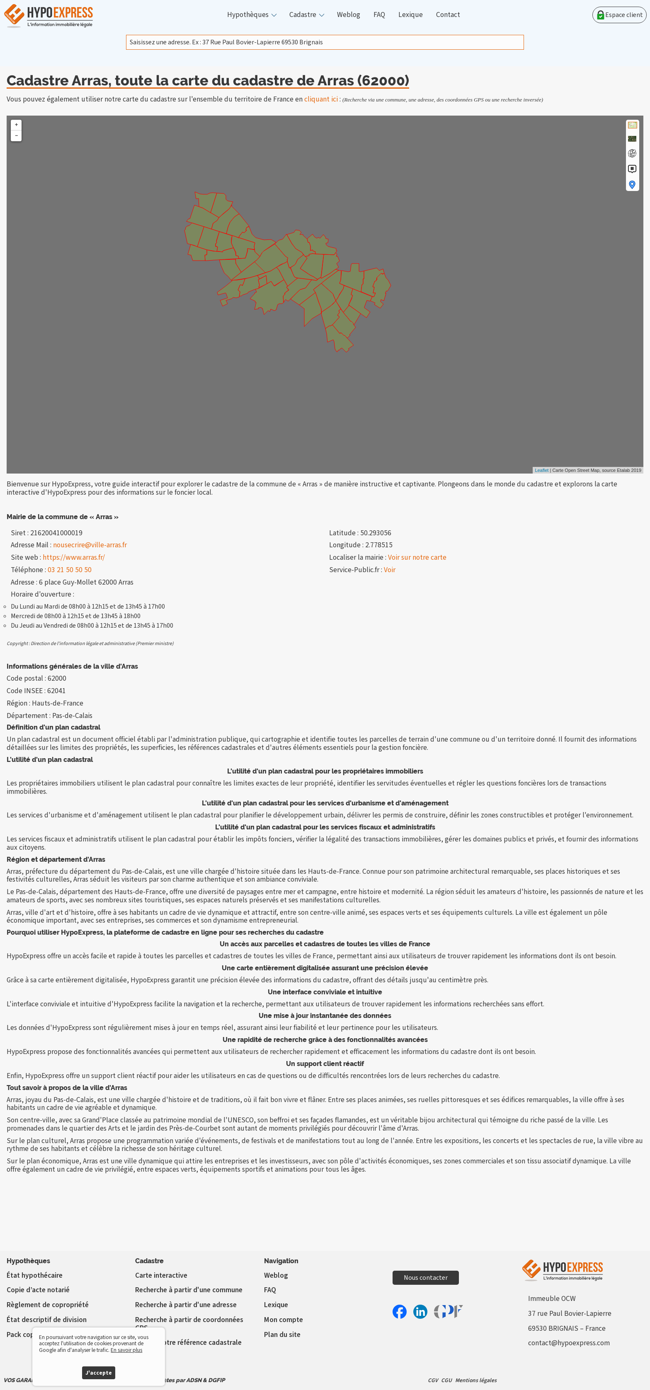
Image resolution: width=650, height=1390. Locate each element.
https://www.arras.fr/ (74, 557)
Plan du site (282, 1335)
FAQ (379, 15)
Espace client (619, 14)
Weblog (348, 15)
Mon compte (283, 1320)
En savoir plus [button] (126, 1350)
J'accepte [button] (98, 1373)
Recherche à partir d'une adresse (186, 1305)
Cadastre (302, 15)
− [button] (16, 135)
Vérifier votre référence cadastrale (188, 1342)
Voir (389, 570)
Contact (448, 15)
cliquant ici (321, 99)
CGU (446, 1380)
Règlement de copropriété (48, 1305)
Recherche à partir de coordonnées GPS (189, 1324)
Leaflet (541, 470)
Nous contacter (426, 1277)
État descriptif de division (47, 1320)
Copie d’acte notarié (38, 1290)
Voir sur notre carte (417, 557)
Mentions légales (476, 1380)
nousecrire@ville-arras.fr (90, 545)
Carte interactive (161, 1275)
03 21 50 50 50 (70, 570)
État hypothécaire (35, 1275)
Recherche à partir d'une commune (189, 1290)
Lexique (410, 15)
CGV (433, 1380)
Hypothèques (248, 15)
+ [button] (16, 124)
